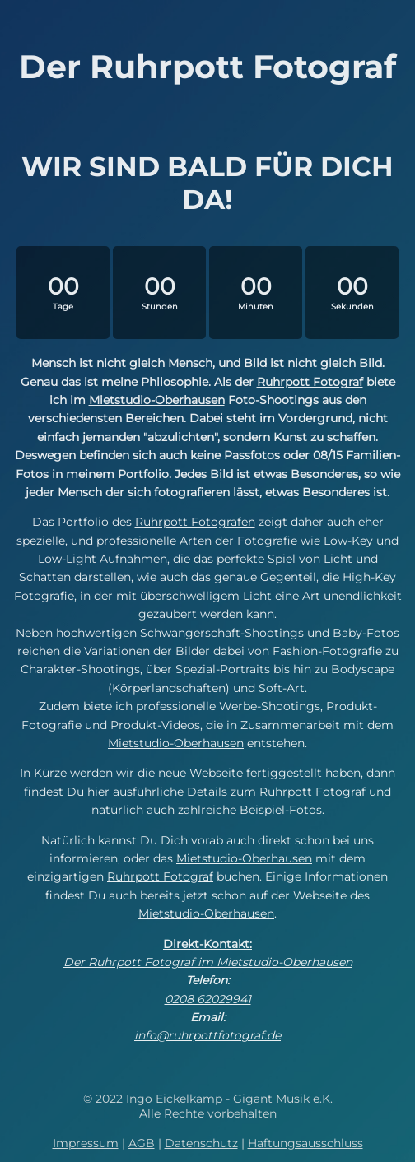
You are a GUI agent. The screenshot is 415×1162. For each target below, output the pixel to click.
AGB (141, 1143)
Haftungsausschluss (305, 1143)
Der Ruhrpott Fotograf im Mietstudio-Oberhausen (207, 962)
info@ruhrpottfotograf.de (207, 1035)
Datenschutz (201, 1143)
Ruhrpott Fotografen (195, 521)
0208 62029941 (208, 999)
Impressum (86, 1143)
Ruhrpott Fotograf (310, 381)
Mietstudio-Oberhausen (157, 400)
